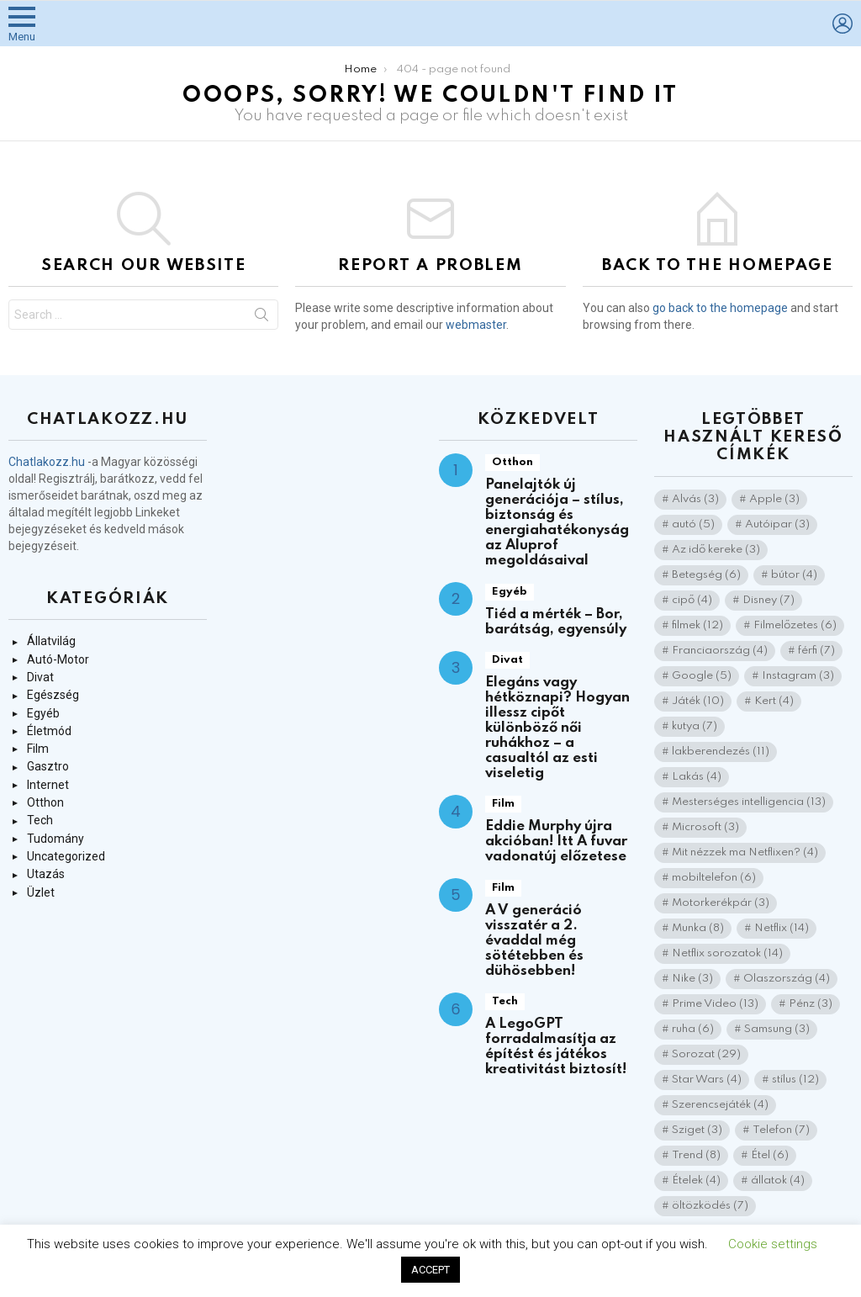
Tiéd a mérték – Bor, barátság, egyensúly (555, 622)
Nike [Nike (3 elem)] (692, 978)
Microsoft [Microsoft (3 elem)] (705, 827)
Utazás (46, 874)
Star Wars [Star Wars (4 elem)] (707, 1079)
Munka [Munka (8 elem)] (698, 928)
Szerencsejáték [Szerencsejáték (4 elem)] (720, 1104)
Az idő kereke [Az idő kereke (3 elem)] (716, 549)
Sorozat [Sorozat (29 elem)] (706, 1054)
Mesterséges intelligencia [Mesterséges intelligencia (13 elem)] (749, 802)
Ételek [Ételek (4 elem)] (696, 1180)
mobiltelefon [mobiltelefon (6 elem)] (714, 877)
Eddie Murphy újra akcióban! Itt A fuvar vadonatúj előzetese (556, 841)
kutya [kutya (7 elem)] (694, 726)
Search (261, 317)
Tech (40, 820)
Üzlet (41, 892)
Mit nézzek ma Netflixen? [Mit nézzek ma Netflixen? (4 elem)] (745, 852)
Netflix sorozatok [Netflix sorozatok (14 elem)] (727, 953)
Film (38, 748)
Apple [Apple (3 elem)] (774, 499)
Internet (48, 784)
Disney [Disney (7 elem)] (768, 600)
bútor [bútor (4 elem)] (794, 574)
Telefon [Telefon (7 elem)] (781, 1130)
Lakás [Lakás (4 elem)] (696, 776)
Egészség (53, 694)
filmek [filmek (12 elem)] (697, 625)
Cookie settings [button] (772, 1244)
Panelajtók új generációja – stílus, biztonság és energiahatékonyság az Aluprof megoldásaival (557, 523)
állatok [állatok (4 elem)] (778, 1180)
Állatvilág (51, 641)
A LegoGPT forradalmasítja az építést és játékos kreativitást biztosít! (555, 1047)
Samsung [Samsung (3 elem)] (777, 1029)
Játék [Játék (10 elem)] (698, 701)
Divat (40, 677)
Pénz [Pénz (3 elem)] (810, 1003)
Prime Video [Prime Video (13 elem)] (715, 1003)
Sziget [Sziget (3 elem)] (697, 1130)
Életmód (49, 731)
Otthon (45, 802)
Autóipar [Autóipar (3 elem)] (777, 524)
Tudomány (55, 838)
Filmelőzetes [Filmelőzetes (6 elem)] (795, 625)
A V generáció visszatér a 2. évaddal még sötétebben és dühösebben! (534, 940)
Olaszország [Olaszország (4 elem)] (786, 978)
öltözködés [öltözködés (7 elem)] (710, 1205)
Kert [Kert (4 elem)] (774, 701)
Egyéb (43, 713)
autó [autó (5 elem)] (693, 524)
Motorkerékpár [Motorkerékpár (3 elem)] (720, 902)
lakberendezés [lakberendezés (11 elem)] (720, 751)
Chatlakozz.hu (46, 462)
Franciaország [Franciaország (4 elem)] (720, 650)
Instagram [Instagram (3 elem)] (798, 675)
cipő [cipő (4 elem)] (692, 600)
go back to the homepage (720, 308)
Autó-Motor (58, 659)
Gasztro (48, 766)
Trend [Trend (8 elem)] (696, 1155)
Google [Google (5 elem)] (702, 675)
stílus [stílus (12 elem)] (795, 1079)
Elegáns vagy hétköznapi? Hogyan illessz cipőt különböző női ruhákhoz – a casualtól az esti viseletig (557, 728)
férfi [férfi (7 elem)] (816, 650)
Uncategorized (66, 856)
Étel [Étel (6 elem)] (770, 1155)
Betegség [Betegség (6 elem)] (706, 574)
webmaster (476, 324)
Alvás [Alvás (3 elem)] (695, 499)
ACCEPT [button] (430, 1269)
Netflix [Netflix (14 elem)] (781, 928)
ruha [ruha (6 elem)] (693, 1029)
